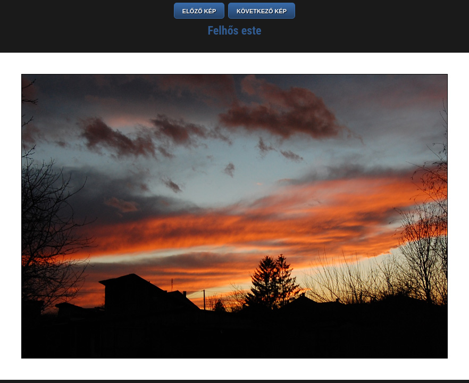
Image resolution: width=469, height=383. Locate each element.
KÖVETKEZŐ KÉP (262, 11)
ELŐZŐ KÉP (199, 11)
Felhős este (235, 30)
